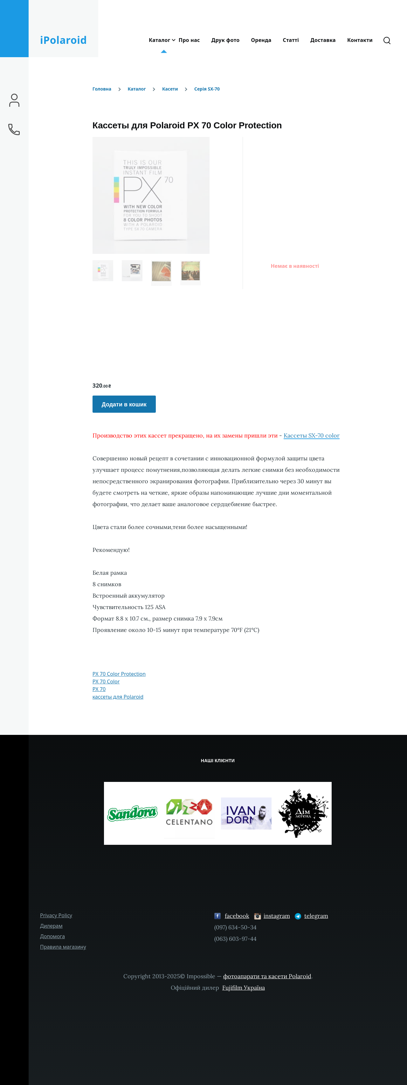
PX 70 (99, 689)
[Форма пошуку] (387, 40)
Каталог (137, 89)
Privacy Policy (56, 915)
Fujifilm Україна (243, 987)
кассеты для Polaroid (118, 696)
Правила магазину (63, 946)
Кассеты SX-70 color (312, 435)
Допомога (52, 936)
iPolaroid (63, 40)
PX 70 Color (106, 681)
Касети (170, 89)
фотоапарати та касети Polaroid (267, 976)
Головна (102, 89)
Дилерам (51, 925)
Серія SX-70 (207, 89)
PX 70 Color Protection (119, 673)
